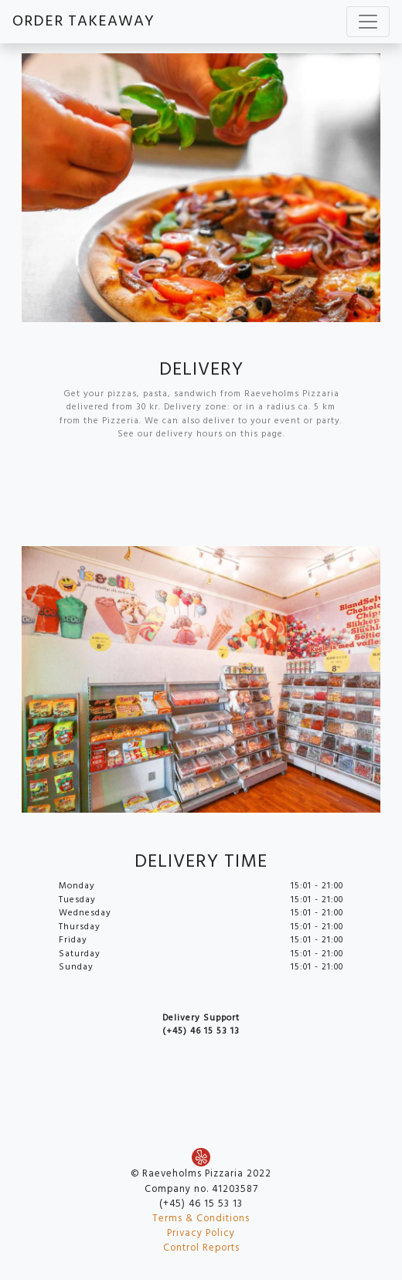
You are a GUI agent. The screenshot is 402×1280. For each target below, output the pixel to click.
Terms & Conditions (201, 1218)
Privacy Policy (201, 1233)
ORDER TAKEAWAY (83, 21)
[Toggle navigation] (368, 21)
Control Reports (201, 1248)
